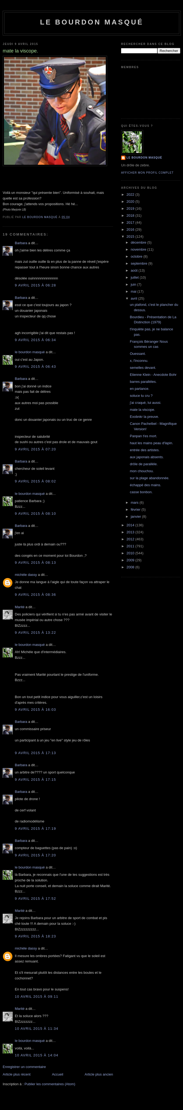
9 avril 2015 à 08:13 (35, 563)
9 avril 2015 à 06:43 (35, 367)
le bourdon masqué (92, 22)
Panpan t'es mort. (143, 436)
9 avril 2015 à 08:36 (35, 595)
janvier (136, 516)
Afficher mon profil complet (147, 172)
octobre (137, 256)
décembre (139, 242)
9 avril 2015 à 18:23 (35, 936)
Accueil (57, 1074)
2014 (130, 525)
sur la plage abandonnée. (149, 478)
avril (134, 298)
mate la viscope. (142, 410)
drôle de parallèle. (143, 464)
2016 (130, 229)
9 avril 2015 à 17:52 (35, 899)
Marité (19, 607)
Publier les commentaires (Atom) (49, 1084)
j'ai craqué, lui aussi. (145, 403)
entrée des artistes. (145, 450)
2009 (130, 560)
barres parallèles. (143, 382)
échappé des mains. (145, 485)
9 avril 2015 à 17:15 (35, 780)
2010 (130, 553)
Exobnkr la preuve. (144, 417)
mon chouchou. (142, 471)
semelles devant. (143, 368)
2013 (130, 532)
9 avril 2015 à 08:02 (35, 481)
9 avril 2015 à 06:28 (35, 285)
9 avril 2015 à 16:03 (35, 710)
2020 (130, 201)
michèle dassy (26, 575)
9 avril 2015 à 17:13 (35, 753)
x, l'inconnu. (139, 361)
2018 (130, 215)
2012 (130, 539)
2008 (130, 567)
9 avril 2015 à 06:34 (35, 340)
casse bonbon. (141, 492)
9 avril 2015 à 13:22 (35, 633)
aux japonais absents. (147, 457)
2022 (130, 194)
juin (134, 284)
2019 (130, 208)
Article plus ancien (99, 1074)
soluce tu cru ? (141, 396)
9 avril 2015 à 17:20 (35, 855)
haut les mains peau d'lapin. (151, 443)
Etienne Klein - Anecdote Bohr (153, 375)
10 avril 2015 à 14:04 (36, 1055)
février (136, 509)
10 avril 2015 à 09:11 (36, 997)
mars (135, 502)
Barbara (21, 243)
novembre (139, 249)
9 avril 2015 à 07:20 (35, 449)
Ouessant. (138, 354)
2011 (130, 546)
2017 (130, 222)
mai (134, 291)
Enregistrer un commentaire (24, 1067)
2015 (130, 236)
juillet (135, 277)
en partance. (139, 389)
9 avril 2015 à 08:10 (35, 514)
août (135, 270)
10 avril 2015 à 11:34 (36, 1029)
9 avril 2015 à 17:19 (35, 829)
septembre (139, 263)
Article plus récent (16, 1074)
